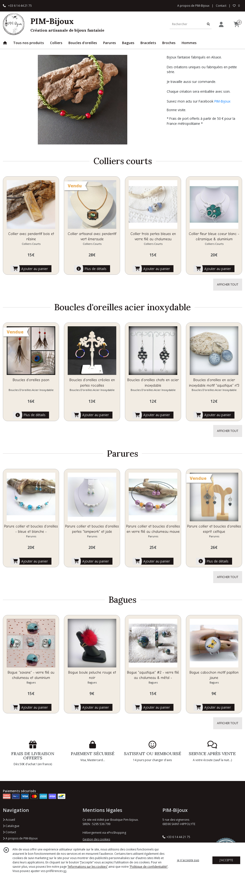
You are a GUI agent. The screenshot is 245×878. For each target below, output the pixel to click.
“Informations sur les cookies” (87, 867)
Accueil (9, 820)
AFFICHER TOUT (227, 284)
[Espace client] (221, 24)
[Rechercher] (208, 24)
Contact (221, 6)
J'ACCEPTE (226, 860)
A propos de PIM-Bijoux (20, 838)
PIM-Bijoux (222, 101)
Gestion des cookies (96, 839)
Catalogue (11, 826)
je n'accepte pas (188, 860)
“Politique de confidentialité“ (148, 867)
